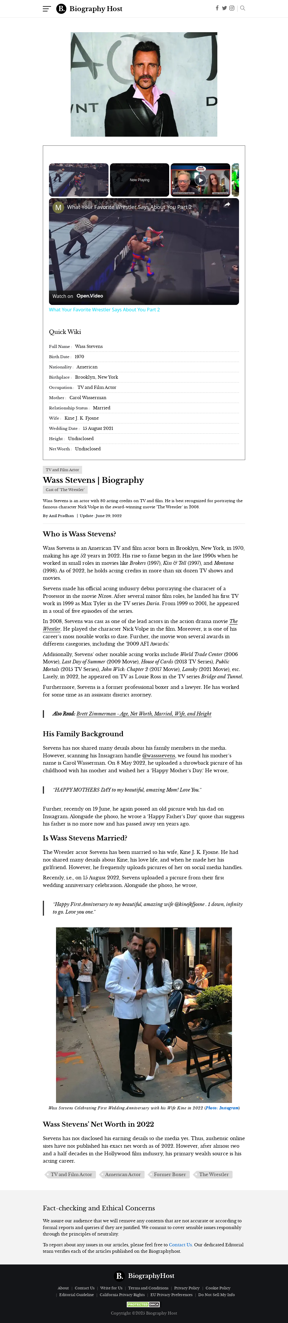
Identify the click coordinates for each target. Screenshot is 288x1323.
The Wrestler (214, 1174)
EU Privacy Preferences (171, 1295)
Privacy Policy (187, 1288)
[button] (241, 9)
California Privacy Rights (122, 1295)
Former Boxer (170, 1174)
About (63, 1288)
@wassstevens (158, 756)
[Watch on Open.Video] (77, 296)
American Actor (123, 1174)
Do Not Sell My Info (216, 1295)
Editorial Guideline (76, 1295)
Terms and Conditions (148, 1288)
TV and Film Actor (71, 1174)
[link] (58, 207)
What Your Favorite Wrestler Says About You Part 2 (129, 206)
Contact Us (180, 1245)
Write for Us (111, 1288)
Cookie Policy (218, 1288)
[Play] (200, 180)
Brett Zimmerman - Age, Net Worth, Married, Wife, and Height (144, 714)
